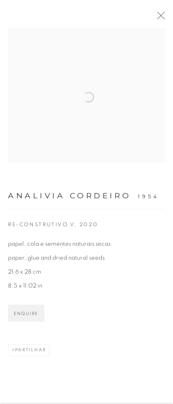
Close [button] (161, 18)
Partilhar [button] (30, 352)
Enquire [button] (26, 316)
